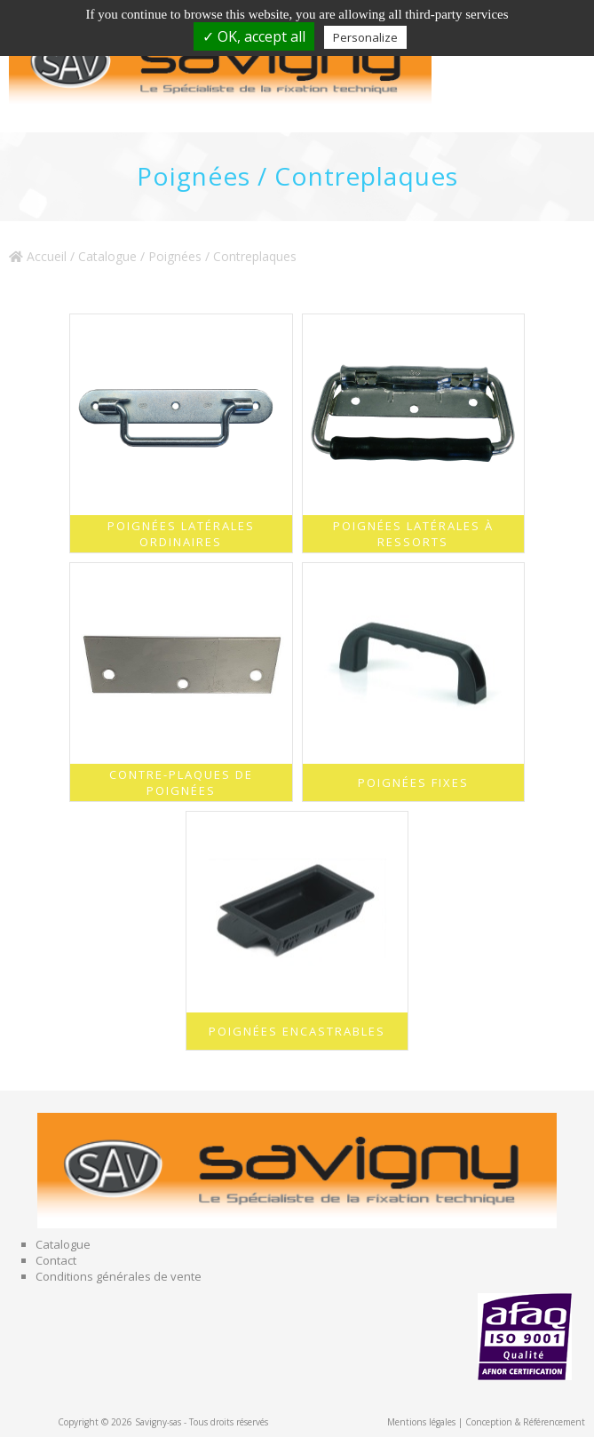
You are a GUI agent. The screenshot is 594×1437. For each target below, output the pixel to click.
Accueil (38, 256)
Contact (56, 1260)
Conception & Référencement (525, 1422)
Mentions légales (421, 1422)
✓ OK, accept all (253, 36)
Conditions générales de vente (119, 1276)
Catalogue (107, 256)
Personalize (365, 37)
